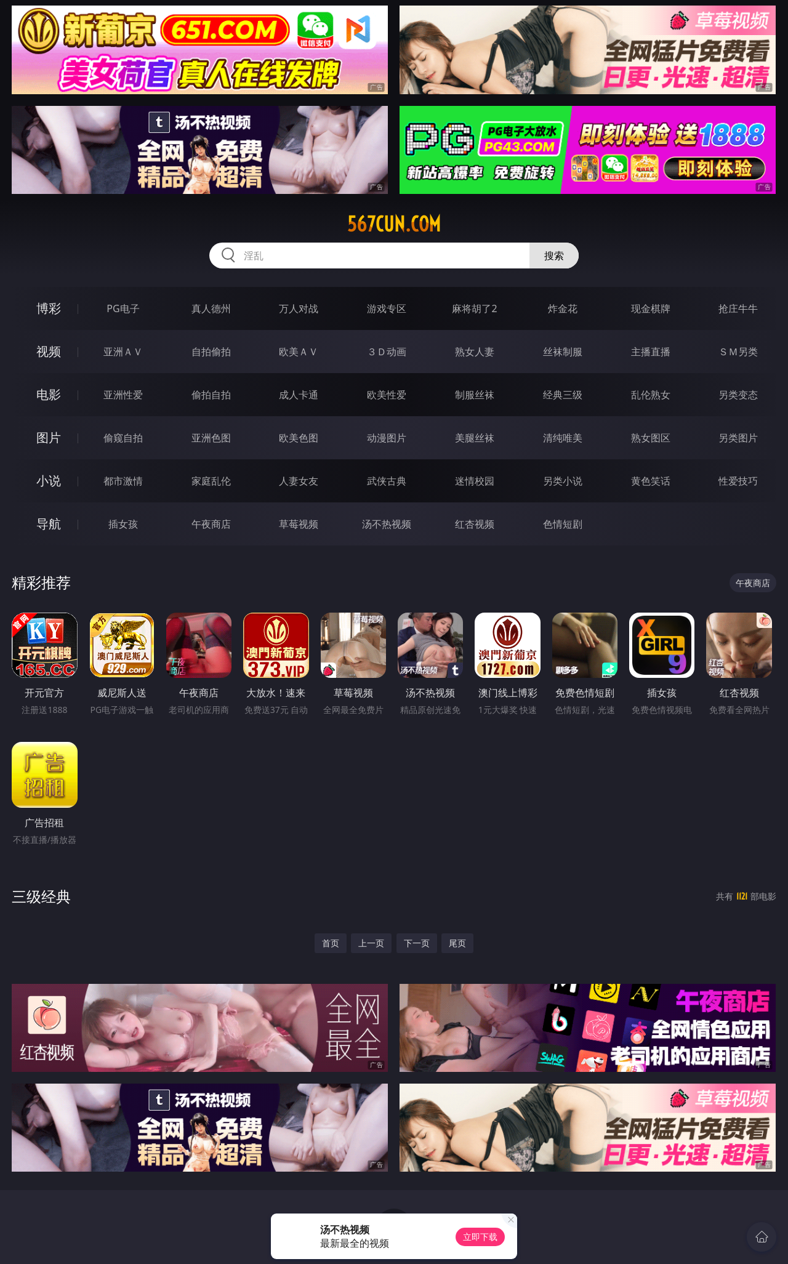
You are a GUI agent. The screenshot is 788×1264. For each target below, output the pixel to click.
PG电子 (123, 308)
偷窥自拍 (123, 438)
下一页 (417, 943)
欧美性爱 (386, 394)
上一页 (371, 943)
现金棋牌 (650, 308)
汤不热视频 (386, 524)
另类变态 (738, 394)
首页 (330, 943)
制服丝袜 (474, 394)
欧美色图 (298, 438)
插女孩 (123, 524)
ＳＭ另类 (738, 351)
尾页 (457, 943)
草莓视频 (298, 524)
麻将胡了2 (474, 308)
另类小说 (562, 481)
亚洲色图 (211, 438)
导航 (48, 523)
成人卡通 (298, 394)
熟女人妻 (474, 351)
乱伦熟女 (650, 394)
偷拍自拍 (211, 394)
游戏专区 (386, 308)
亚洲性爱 (123, 394)
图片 (48, 437)
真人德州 (211, 308)
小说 (48, 480)
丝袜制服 (562, 351)
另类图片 (738, 438)
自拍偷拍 (211, 351)
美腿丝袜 (474, 438)
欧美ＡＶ (298, 351)
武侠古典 (386, 481)
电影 (48, 394)
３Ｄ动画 (386, 351)
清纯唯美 (562, 438)
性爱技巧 (738, 481)
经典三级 (562, 394)
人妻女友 (298, 481)
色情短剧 (562, 524)
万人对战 (298, 308)
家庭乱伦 (211, 481)
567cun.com (394, 224)
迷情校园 (474, 481)
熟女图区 (650, 438)
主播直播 (650, 351)
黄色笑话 (650, 481)
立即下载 (480, 1236)
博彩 (48, 308)
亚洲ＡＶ (123, 351)
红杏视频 (474, 524)
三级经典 (41, 896)
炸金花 (562, 308)
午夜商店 (211, 524)
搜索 (554, 255)
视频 (48, 351)
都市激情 (123, 481)
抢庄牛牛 (738, 308)
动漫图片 (386, 438)
